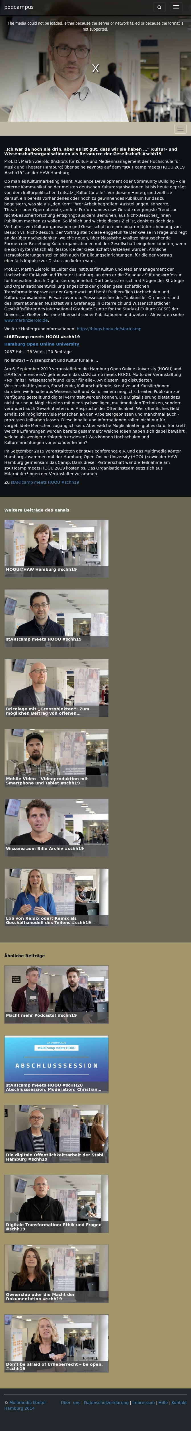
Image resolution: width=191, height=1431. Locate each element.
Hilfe (163, 1402)
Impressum (143, 1402)
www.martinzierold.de (26, 320)
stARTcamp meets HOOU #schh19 (45, 482)
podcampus (19, 7)
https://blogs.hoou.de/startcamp (109, 329)
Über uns (70, 1402)
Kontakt (179, 1402)
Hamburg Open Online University (41, 344)
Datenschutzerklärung (106, 1402)
